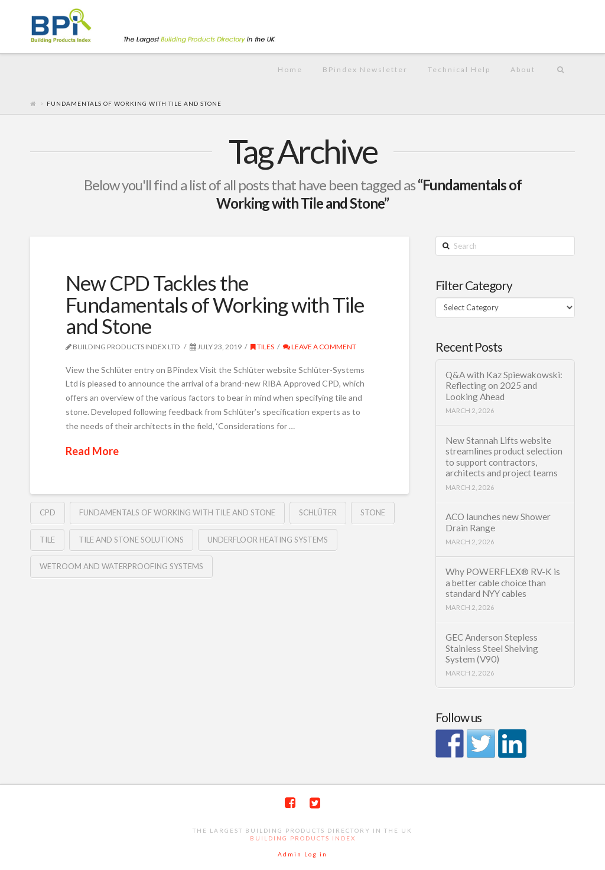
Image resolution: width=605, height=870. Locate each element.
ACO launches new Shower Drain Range (498, 522)
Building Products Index (303, 838)
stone (372, 512)
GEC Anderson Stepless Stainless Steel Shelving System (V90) (491, 648)
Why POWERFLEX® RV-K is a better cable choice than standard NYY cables (502, 582)
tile (47, 539)
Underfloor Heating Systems (267, 539)
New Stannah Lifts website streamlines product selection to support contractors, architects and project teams (503, 457)
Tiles (262, 346)
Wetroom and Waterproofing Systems (121, 566)
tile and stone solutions (131, 539)
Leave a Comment (319, 346)
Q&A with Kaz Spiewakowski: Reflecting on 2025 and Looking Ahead (503, 385)
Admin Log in (302, 854)
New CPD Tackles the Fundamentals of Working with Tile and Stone (215, 304)
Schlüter (318, 512)
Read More (92, 450)
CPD (48, 512)
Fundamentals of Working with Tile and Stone (177, 512)
